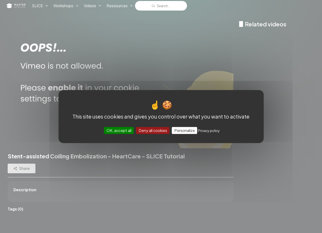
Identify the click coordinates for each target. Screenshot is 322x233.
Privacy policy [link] (209, 130)
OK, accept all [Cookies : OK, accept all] (119, 130)
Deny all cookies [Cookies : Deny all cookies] (153, 130)
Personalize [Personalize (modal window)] (184, 130)
